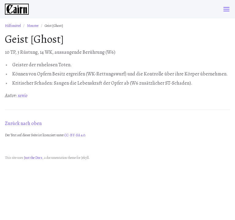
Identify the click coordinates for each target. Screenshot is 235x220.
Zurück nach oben (23, 123)
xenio (23, 95)
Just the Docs (33, 157)
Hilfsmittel (13, 25)
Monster (33, 25)
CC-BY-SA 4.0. (75, 135)
